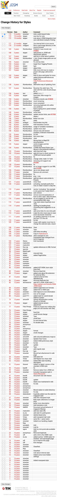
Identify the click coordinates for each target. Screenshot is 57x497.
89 (10, 271)
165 (10, 62)
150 (10, 109)
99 (10, 249)
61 (10, 341)
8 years (16, 124)
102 (10, 243)
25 (10, 425)
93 (10, 261)
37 (10, 397)
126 (10, 170)
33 (10, 407)
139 (10, 134)
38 (10, 394)
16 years (17, 415)
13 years (17, 290)
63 (10, 337)
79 (10, 299)
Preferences (16, 10)
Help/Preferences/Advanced (43, 81)
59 (10, 345)
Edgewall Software (22, 489)
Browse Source (37, 13)
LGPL (49, 496)
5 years (16, 66)
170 (10, 45)
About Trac (32, 10)
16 (10, 446)
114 (10, 206)
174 (10, 34)
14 (10, 451)
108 (10, 227)
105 (10, 234)
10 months (17, 36)
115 (10, 202)
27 (10, 421)
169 (10, 49)
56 (10, 351)
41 (10, 388)
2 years (16, 49)
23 (10, 429)
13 (10, 453)
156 (10, 93)
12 (10, 455)
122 (10, 178)
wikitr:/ (40, 93)
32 (10, 411)
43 (10, 384)
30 (10, 415)
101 (10, 245)
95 (10, 257)
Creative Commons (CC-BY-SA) (28, 494)
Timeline (15, 13)
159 (10, 77)
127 (10, 166)
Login (10, 10)
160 (10, 75)
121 (10, 182)
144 (10, 122)
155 (10, 95)
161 (10, 70)
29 (10, 417)
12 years (17, 249)
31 (10, 413)
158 (10, 84)
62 (10, 339)
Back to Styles (51, 19)
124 (10, 174)
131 (10, 157)
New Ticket (17, 15)
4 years (16, 58)
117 (10, 195)
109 (10, 222)
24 (10, 427)
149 (10, 112)
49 (10, 370)
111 (10, 216)
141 (10, 129)
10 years (17, 151)
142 (10, 127)
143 (10, 124)
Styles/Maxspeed (39, 374)
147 (10, 116)
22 (10, 433)
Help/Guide (25, 10)
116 (10, 198)
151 (10, 105)
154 (10, 99)
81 (10, 294)
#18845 (50, 99)
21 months (17, 43)
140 (10, 131)
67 (10, 328)
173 (10, 36)
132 (10, 153)
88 (10, 273)
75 (10, 312)
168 (10, 53)
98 (10, 251)
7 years (16, 118)
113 (10, 211)
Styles (27, 22)
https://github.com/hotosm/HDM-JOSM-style (44, 284)
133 (10, 151)
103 (10, 241)
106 (10, 231)
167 (10, 56)
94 (10, 259)
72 (10, 318)
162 (10, 68)
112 (10, 213)
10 (10, 460)
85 (10, 282)
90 (10, 267)
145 (10, 120)
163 (10, 66)
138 (10, 136)
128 (10, 164)
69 (10, 324)
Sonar (44, 15)
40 (10, 390)
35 (10, 403)
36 (10, 400)
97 (10, 253)
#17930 (53, 114)
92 (10, 263)
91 (10, 265)
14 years (17, 331)
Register (39, 10)
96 (10, 255)
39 (10, 392)
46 (10, 378)
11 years (17, 172)
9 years (16, 136)
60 (10, 343)
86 (10, 280)
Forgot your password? (49, 10)
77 (10, 307)
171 (10, 43)
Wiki (8, 13)
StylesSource (43, 234)
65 (10, 333)
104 (10, 236)
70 (10, 322)
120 (10, 184)
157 (10, 88)
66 (10, 331)
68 (10, 326)
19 (10, 440)
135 (10, 144)
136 (10, 140)
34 (10, 405)
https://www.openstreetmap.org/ (46, 493)
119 (10, 189)
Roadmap (27, 15)
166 (10, 58)
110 (10, 220)
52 (10, 361)
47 (10, 376)
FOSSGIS (32, 491)
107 (10, 229)
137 (10, 138)
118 (10, 193)
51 (10, 364)
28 (10, 419)
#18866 (36, 51)
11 (10, 458)
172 (10, 38)
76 (10, 310)
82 (10, 292)
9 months (17, 34)
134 (10, 148)
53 (10, 359)
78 (10, 303)
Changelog (26, 13)
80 (10, 296)
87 (10, 277)
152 (10, 103)
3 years (16, 53)
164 (10, 64)
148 (10, 114)
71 (10, 320)
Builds (36, 15)
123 (10, 176)
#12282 (36, 162)
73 (10, 316)
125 (10, 172)
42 (10, 386)
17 (10, 445)
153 (10, 101)
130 (10, 159)
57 (10, 349)
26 (10, 423)
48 (10, 372)
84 (10, 288)
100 (10, 247)
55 (10, 353)
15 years (17, 357)
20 (10, 437)
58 (10, 347)
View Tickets (50, 13)
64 (10, 335)
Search (52, 15)
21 (10, 435)
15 (10, 449)
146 (10, 118)
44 (10, 382)
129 (10, 161)
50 (10, 368)
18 (10, 442)
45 (10, 380)
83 (10, 290)
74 (10, 314)
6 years (16, 77)
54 (10, 357)
